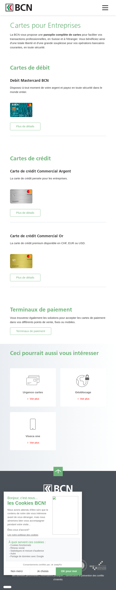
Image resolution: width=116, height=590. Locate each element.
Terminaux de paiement (30, 331)
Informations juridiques (52, 575)
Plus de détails (25, 126)
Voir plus (33, 398)
